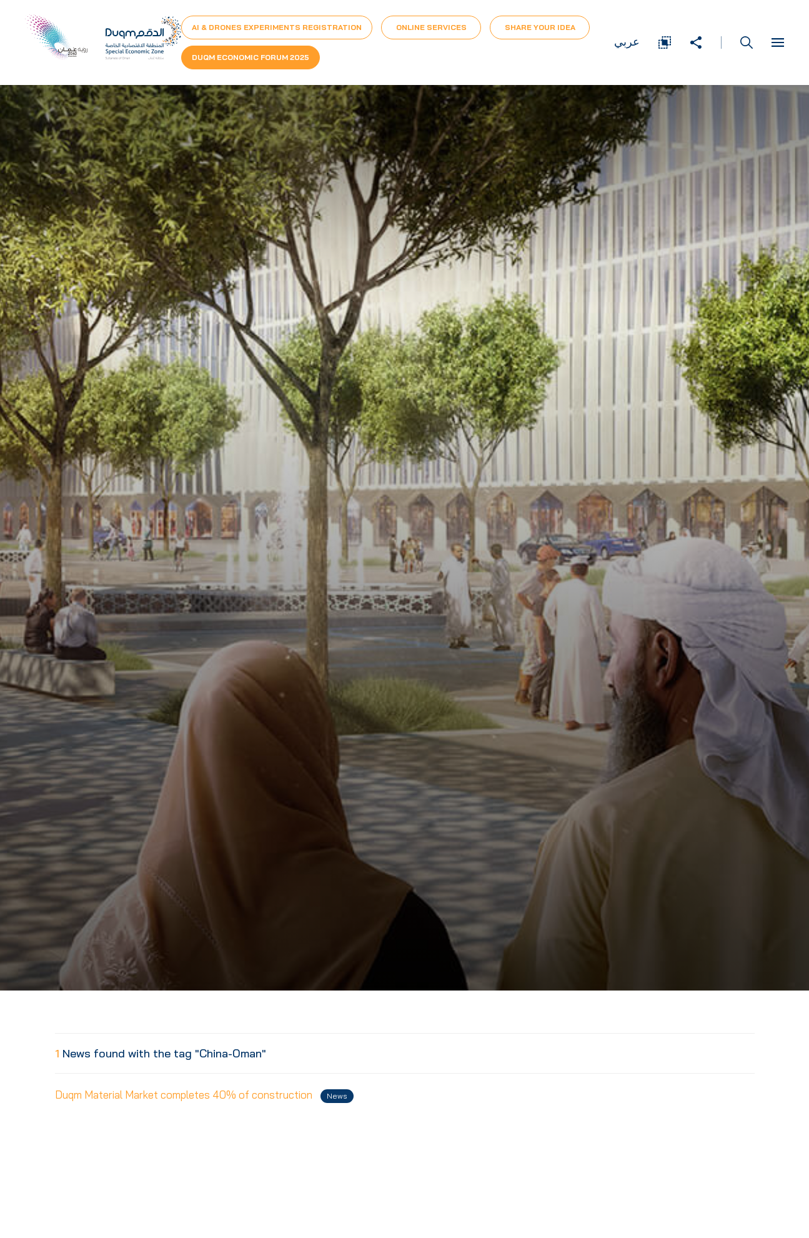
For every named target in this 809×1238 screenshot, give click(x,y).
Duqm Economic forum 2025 (250, 57)
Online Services (431, 27)
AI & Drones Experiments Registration (277, 27)
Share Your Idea (540, 27)
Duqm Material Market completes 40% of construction (204, 1095)
